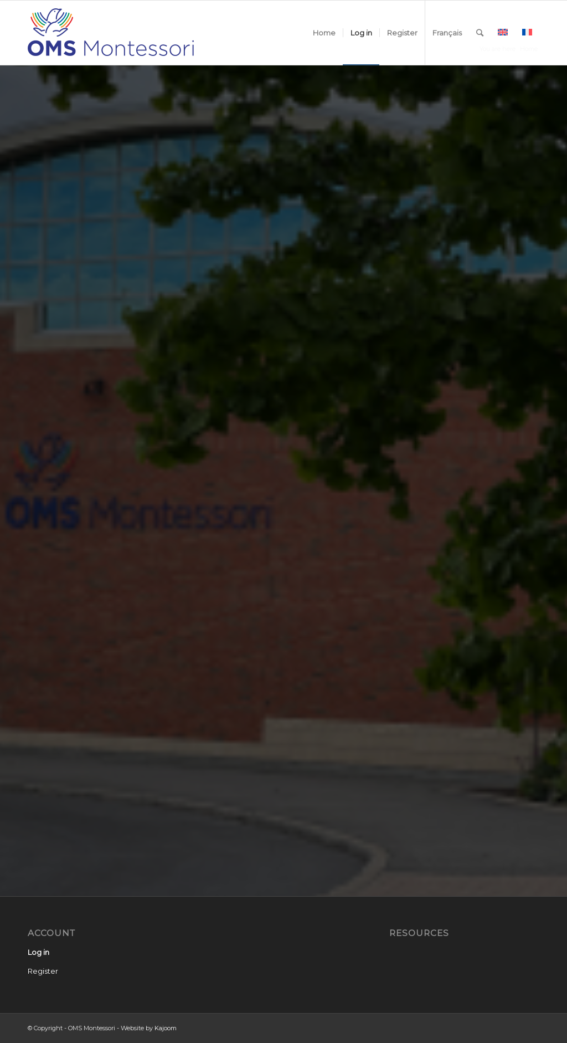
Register (43, 971)
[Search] (480, 33)
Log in (38, 952)
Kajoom (165, 1028)
